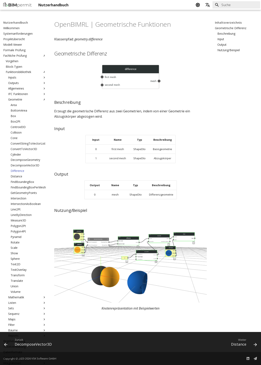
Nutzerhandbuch (15, 22)
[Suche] (236, 5)
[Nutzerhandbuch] (17, 5)
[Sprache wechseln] (207, 5)
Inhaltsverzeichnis (228, 22)
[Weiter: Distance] (242, 343)
